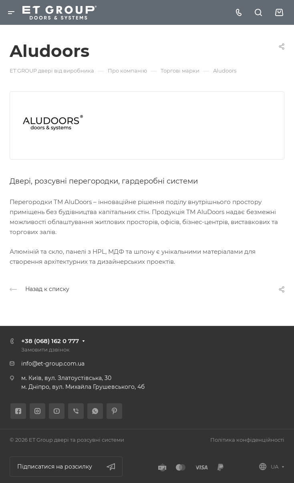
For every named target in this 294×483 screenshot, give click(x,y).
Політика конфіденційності (247, 440)
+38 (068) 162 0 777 (50, 341)
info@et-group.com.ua (53, 363)
